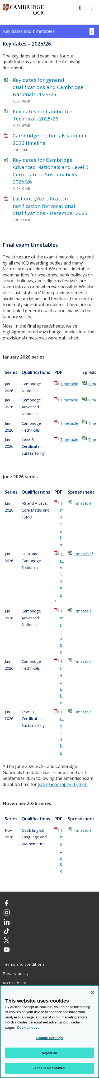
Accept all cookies (49, 1068)
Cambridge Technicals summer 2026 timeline (50, 139)
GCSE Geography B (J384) (62, 784)
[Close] (92, 992)
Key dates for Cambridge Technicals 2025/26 (42, 115)
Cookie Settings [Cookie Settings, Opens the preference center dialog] (49, 1038)
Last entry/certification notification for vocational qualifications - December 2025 (50, 205)
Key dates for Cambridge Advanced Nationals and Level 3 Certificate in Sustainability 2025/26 (50, 170)
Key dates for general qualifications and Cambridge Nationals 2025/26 (48, 87)
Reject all (49, 1053)
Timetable (69, 383)
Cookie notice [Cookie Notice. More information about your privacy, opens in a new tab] (28, 1028)
